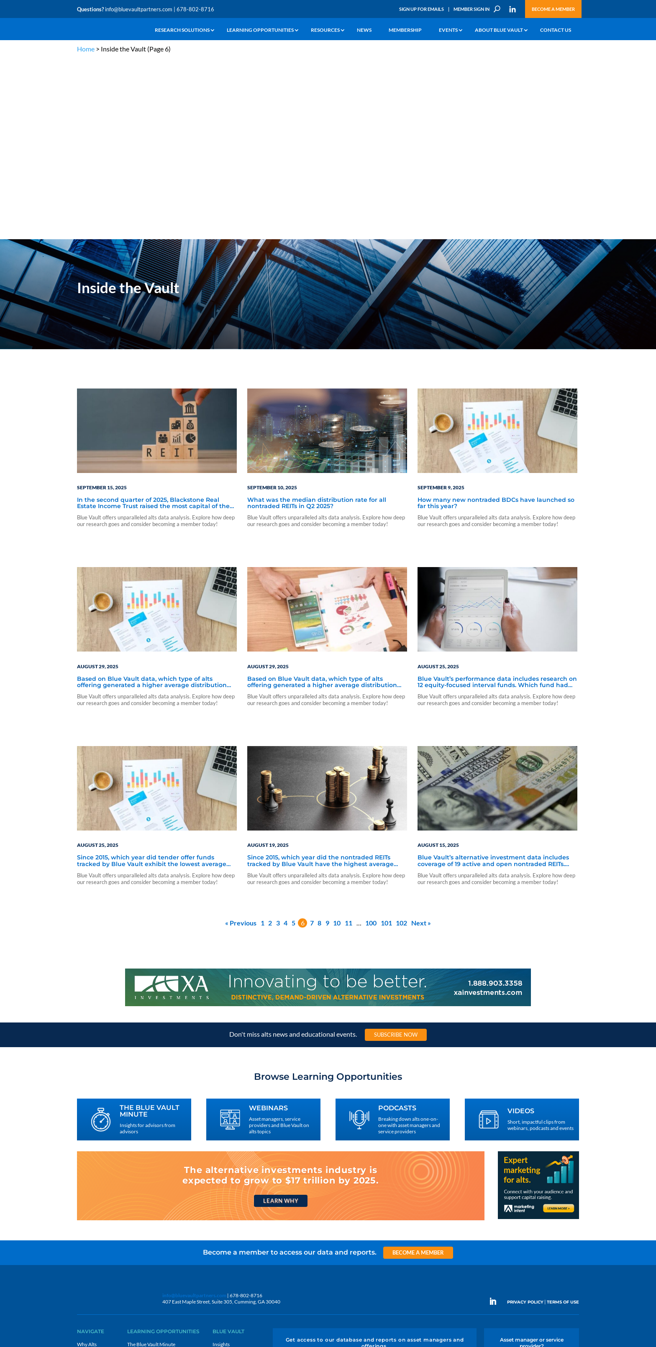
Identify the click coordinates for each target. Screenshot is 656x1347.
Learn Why (280, 1020)
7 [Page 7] (312, 743)
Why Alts (87, 1164)
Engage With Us (531, 1179)
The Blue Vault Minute (151, 1164)
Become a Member (553, 9)
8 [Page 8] (319, 743)
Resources (325, 30)
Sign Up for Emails (421, 9)
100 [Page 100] (371, 743)
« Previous (240, 743)
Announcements (231, 1174)
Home (86, 49)
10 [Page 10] (337, 743)
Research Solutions (182, 30)
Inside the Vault (229, 1183)
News (364, 30)
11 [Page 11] (348, 743)
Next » (421, 743)
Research (87, 1193)
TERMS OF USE (563, 1122)
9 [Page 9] (327, 743)
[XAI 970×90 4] (328, 826)
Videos (134, 1193)
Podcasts (137, 1183)
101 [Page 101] (386, 743)
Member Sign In (471, 9)
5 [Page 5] (293, 743)
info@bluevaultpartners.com (138, 9)
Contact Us (555, 30)
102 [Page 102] (401, 743)
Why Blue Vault (93, 1231)
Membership (405, 30)
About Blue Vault (499, 30)
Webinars (138, 1174)
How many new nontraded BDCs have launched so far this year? (496, 323)
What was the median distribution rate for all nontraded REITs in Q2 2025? (316, 323)
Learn (83, 1174)
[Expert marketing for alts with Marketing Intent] (538, 1038)
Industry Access (94, 1202)
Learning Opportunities (260, 30)
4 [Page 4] (285, 743)
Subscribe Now (396, 854)
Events (448, 30)
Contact (86, 1241)
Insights (221, 1164)
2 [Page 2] (270, 743)
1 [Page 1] (262, 743)
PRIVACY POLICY (525, 1122)
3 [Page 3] (278, 743)
